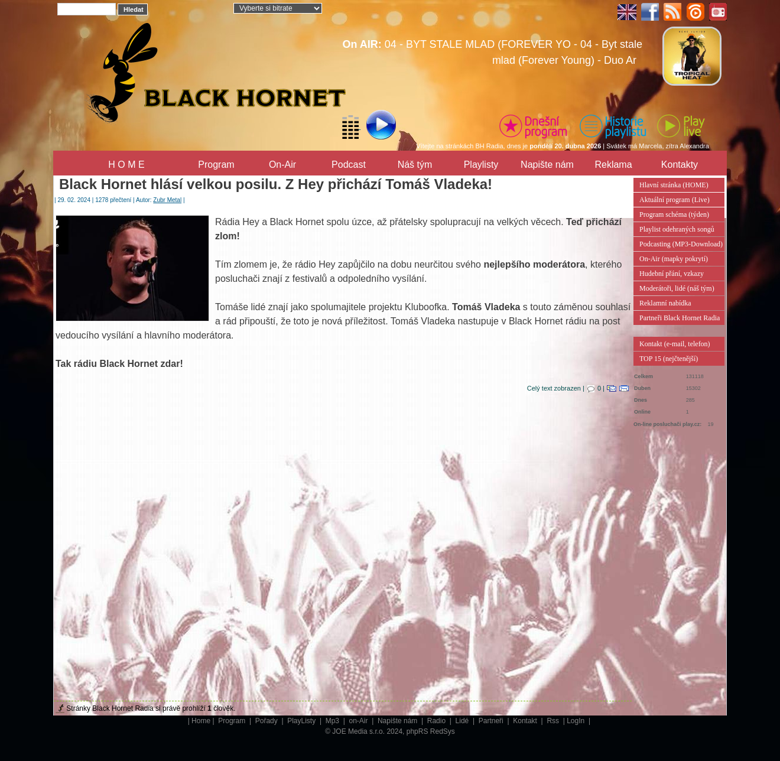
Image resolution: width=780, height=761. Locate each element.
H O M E (126, 165)
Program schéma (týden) (674, 214)
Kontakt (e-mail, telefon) (674, 344)
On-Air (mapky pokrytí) (673, 259)
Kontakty (679, 165)
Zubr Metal (167, 200)
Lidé (463, 721)
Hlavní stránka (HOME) (673, 185)
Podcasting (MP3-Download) (681, 244)
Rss (554, 721)
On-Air (282, 165)
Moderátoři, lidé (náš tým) (676, 288)
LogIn (576, 721)
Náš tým (415, 165)
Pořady (267, 721)
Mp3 (334, 721)
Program (216, 165)
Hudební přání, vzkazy (671, 273)
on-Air (359, 721)
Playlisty (481, 165)
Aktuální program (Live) (674, 200)
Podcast (349, 165)
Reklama (613, 165)
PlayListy (302, 721)
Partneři (492, 721)
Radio (437, 721)
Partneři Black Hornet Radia (679, 318)
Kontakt (526, 721)
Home (200, 721)
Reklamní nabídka (665, 303)
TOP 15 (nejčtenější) (668, 359)
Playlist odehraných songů (676, 229)
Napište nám (547, 165)
